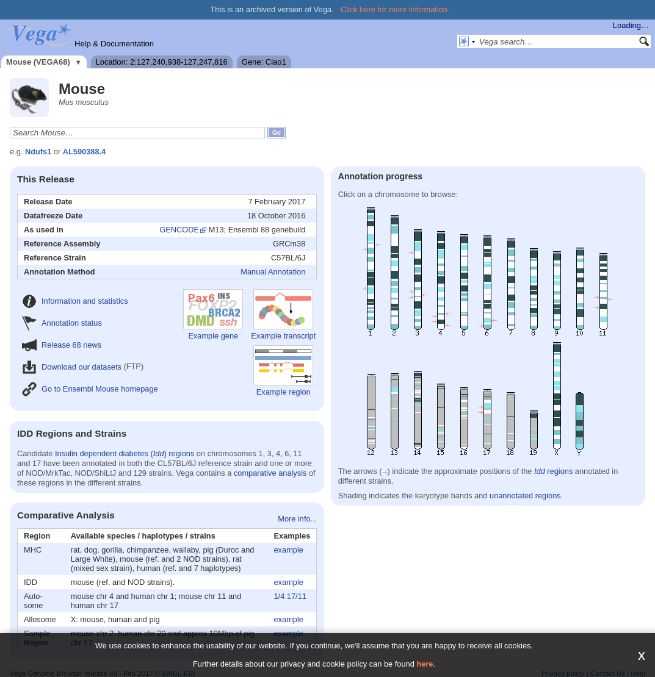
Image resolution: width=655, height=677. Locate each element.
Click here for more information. (395, 9)
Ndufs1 (38, 151)
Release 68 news (61, 344)
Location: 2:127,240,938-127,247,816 (162, 61)
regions (553, 471)
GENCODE (179, 229)
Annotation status (62, 323)
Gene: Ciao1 (264, 61)
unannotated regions (525, 495)
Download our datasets (71, 366)
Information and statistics (75, 301)
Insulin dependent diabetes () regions (124, 453)
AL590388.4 (84, 151)
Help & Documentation (114, 43)
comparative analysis (270, 473)
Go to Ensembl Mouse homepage (90, 388)
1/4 (279, 596)
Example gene (213, 314)
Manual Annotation (273, 271)
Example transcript (283, 314)
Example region (283, 370)
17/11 (296, 596)
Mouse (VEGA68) (38, 61)
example (288, 549)
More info (294, 518)
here (424, 663)
